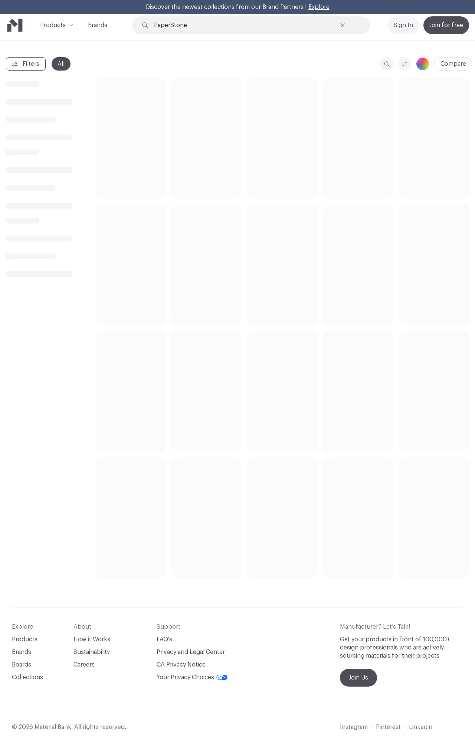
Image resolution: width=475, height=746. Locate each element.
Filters (25, 64)
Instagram (354, 727)
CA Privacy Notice (181, 665)
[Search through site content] (245, 25)
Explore (319, 7)
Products (53, 24)
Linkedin (420, 727)
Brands (97, 25)
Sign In (403, 25)
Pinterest (388, 727)
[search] (386, 64)
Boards (21, 665)
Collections (27, 677)
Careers (84, 665)
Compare (453, 64)
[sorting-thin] (404, 64)
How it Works (91, 639)
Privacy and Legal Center (191, 652)
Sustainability (91, 652)
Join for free (446, 25)
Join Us (358, 678)
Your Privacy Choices (192, 677)
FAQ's (164, 639)
